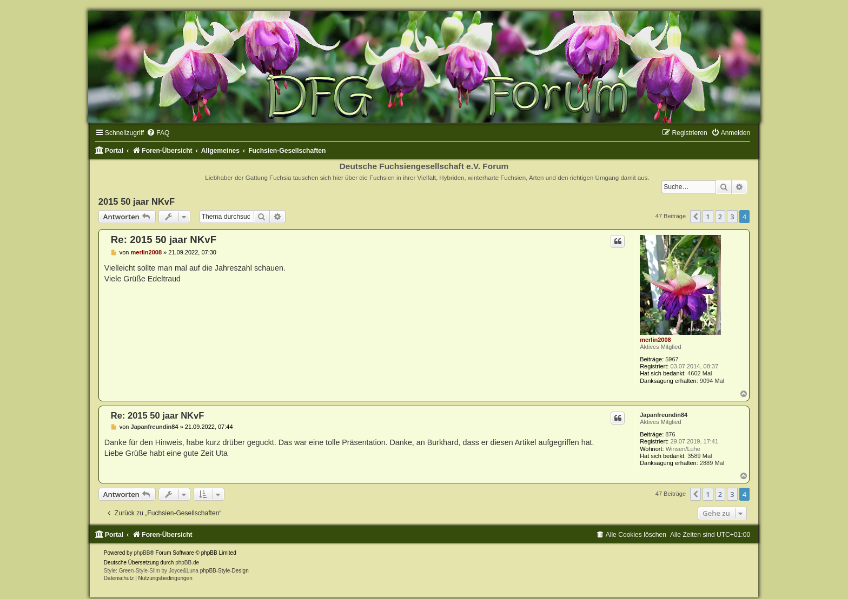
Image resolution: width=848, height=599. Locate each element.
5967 (671, 359)
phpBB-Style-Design (224, 571)
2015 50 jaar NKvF (136, 201)
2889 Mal (712, 463)
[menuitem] (158, 133)
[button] (695, 216)
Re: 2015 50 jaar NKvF (163, 239)
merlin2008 (655, 339)
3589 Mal (699, 456)
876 (670, 434)
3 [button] (732, 216)
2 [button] (720, 216)
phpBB (142, 553)
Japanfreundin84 (663, 415)
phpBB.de (187, 563)
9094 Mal (712, 381)
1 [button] (708, 216)
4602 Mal (699, 373)
